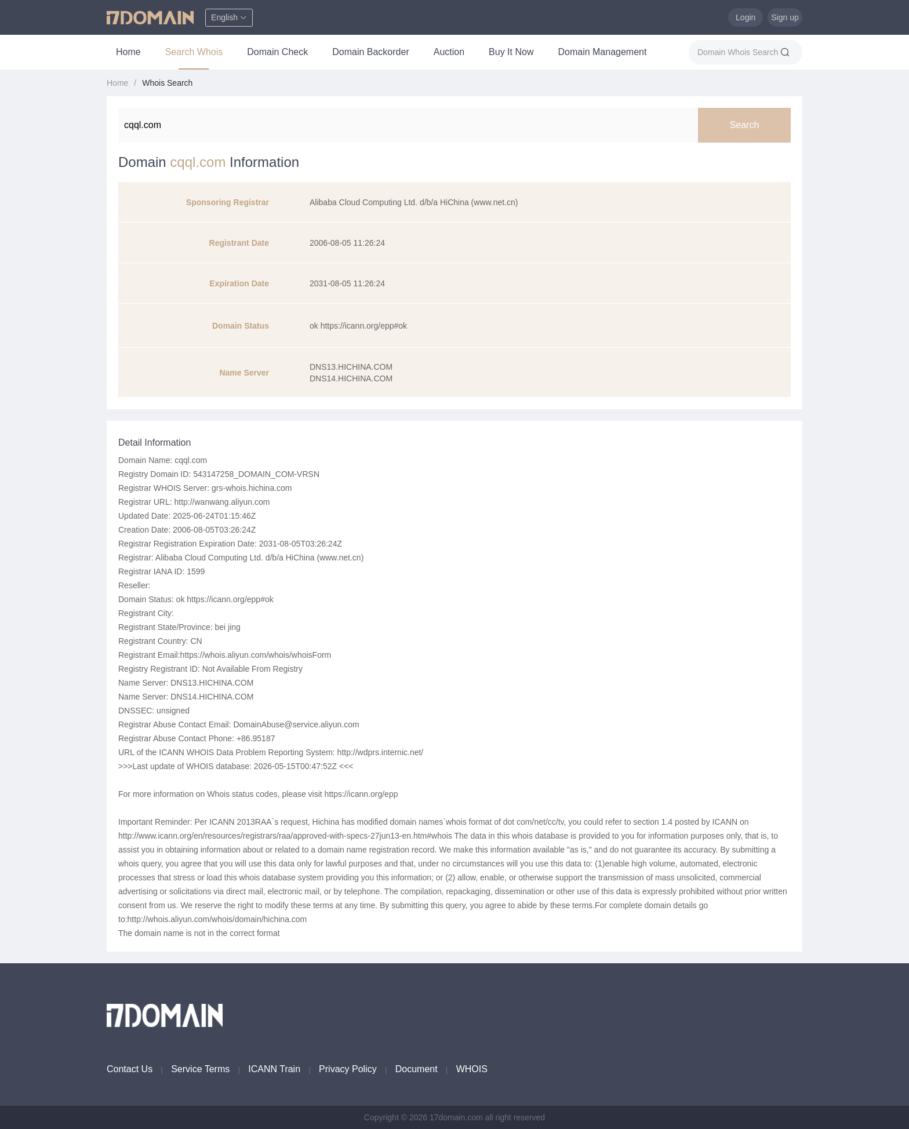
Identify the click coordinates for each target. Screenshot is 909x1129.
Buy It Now (511, 52)
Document (416, 1069)
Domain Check (277, 52)
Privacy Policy (348, 1069)
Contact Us (129, 1069)
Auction (449, 52)
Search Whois (194, 52)
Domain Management (602, 52)
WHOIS (472, 1069)
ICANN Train (274, 1069)
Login (745, 17)
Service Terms (200, 1069)
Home (128, 52)
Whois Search (167, 83)
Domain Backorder (370, 52)
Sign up (784, 17)
